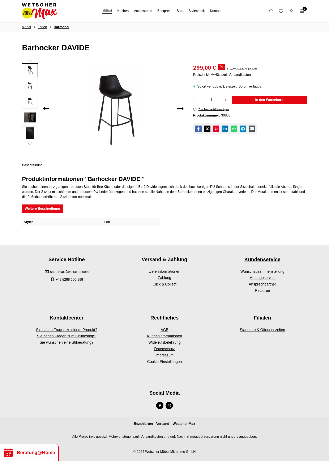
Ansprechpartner (262, 284)
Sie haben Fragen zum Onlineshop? (66, 336)
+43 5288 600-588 (69, 279)
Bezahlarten (143, 424)
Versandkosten (152, 436)
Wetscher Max (184, 424)
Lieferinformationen (164, 271)
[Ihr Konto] (291, 11)
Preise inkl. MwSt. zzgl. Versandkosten (222, 74)
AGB (164, 330)
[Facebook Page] (159, 405)
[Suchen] (270, 11)
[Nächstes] (180, 108)
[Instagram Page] (169, 405)
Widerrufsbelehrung (164, 342)
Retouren (262, 290)
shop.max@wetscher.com (69, 272)
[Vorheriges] (46, 108)
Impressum (164, 355)
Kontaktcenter (67, 318)
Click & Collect (164, 284)
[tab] (32, 165)
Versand (162, 424)
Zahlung (164, 278)
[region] (103, 108)
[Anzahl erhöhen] (225, 100)
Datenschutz (164, 349)
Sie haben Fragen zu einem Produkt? (66, 330)
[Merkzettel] (281, 11)
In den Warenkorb (269, 100)
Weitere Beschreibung (42, 208)
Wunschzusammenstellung (262, 271)
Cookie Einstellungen (164, 362)
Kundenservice (262, 259)
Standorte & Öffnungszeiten (262, 330)
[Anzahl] (212, 100)
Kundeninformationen (164, 336)
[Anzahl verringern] (197, 100)
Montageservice (262, 278)
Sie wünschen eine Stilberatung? (66, 342)
